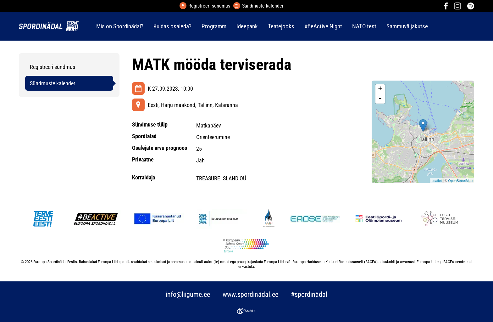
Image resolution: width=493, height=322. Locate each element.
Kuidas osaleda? (172, 26)
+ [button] (380, 89)
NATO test (364, 26)
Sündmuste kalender (263, 6)
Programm (214, 26)
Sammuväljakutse (407, 26)
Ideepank (247, 26)
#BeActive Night (323, 26)
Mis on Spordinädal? (119, 26)
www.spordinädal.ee (250, 294)
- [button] (380, 99)
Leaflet (436, 181)
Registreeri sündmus (209, 6)
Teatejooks (281, 26)
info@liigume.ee (188, 294)
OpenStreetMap (460, 181)
